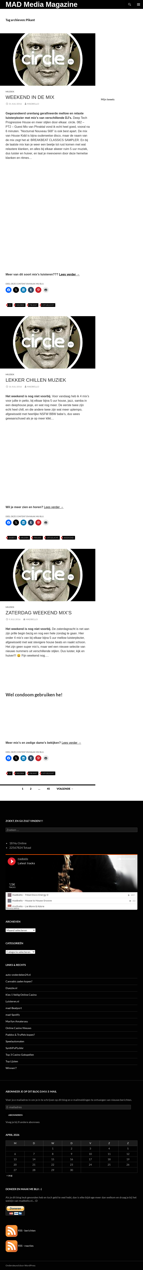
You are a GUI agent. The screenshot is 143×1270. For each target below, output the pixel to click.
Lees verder (69, 274)
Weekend (69, 537)
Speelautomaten (15, 1041)
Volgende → (65, 788)
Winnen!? (11, 1068)
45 (48, 788)
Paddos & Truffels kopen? (20, 1034)
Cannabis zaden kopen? (19, 981)
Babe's (12, 537)
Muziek (10, 91)
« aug (9, 1175)
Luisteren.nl (12, 1001)
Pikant (33, 305)
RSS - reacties (20, 1245)
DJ (10, 305)
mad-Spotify (13, 1014)
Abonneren (15, 1115)
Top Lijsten (12, 1061)
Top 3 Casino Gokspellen (20, 1054)
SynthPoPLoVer (15, 1048)
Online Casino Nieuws (18, 1028)
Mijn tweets (108, 99)
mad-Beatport (14, 1008)
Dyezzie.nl (11, 988)
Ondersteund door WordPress (20, 1265)
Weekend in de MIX (30, 97)
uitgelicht (48, 305)
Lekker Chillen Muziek (36, 380)
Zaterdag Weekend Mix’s (39, 612)
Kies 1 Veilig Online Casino (21, 994)
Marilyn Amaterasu (17, 1021)
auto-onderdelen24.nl (18, 974)
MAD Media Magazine (41, 4)
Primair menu (138, 4)
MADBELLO (33, 103)
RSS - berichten (21, 1230)
